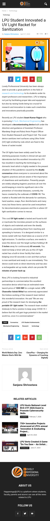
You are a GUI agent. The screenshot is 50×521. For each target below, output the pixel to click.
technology (35, 326)
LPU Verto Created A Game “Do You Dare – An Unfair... (33, 443)
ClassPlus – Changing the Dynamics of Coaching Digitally (37, 355)
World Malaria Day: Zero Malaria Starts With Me (12, 354)
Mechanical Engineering (11, 326)
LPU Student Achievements (30, 322)
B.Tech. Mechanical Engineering (26, 121)
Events (23, 435)
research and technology (13, 93)
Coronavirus (14, 322)
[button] (46, 4)
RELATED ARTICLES (25, 398)
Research (25, 326)
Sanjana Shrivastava (11, 34)
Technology (6, 15)
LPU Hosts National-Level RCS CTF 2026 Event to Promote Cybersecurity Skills (33, 409)
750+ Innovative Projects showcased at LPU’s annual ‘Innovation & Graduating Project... (34, 427)
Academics (24, 417)
